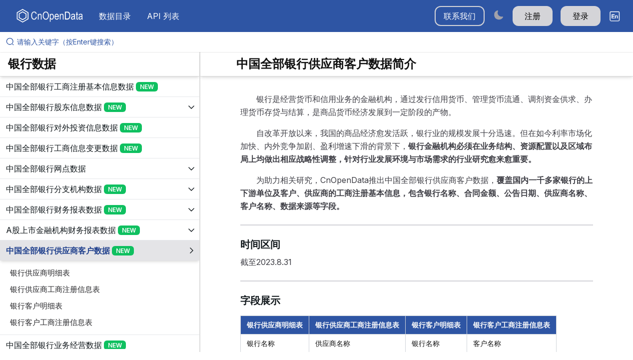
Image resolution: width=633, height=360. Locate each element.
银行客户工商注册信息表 (51, 322)
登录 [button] (581, 16)
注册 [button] (533, 16)
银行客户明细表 (36, 305)
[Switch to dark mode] (499, 14)
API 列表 (163, 16)
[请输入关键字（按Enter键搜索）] (320, 42)
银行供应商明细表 (40, 273)
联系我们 (460, 16)
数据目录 (115, 16)
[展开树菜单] (99, 86)
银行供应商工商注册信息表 (55, 289)
